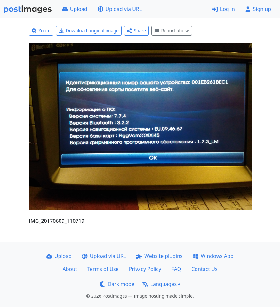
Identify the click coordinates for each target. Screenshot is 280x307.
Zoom (41, 31)
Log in (223, 8)
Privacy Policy (145, 268)
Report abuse (171, 31)
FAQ (176, 268)
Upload (74, 8)
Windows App (213, 256)
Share (136, 31)
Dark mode (117, 283)
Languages (159, 283)
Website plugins (159, 256)
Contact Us (204, 268)
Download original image (89, 31)
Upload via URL (120, 8)
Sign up (258, 8)
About (69, 268)
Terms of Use (103, 268)
